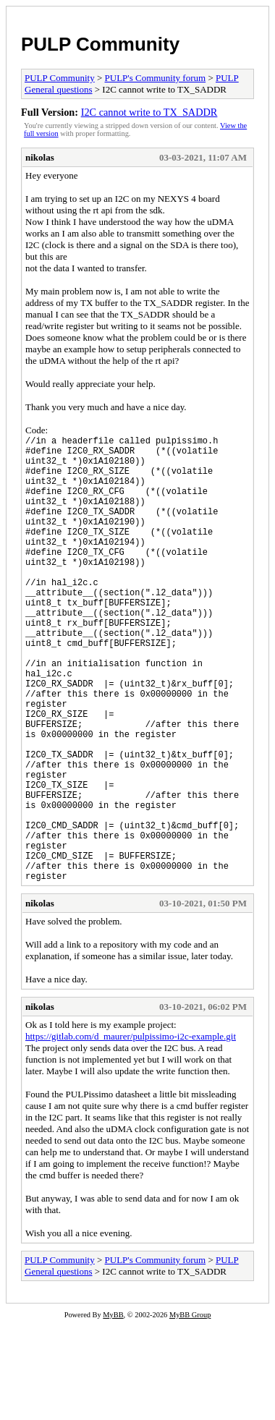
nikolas (39, 157)
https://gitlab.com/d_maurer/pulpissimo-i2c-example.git (130, 1131)
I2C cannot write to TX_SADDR (149, 112)
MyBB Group (190, 1410)
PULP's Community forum (155, 77)
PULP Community (100, 44)
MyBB (113, 1410)
